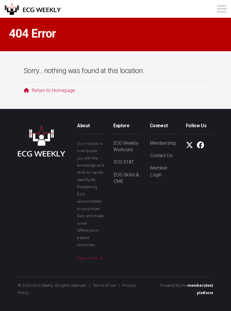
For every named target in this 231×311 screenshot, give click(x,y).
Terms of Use (104, 285)
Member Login (159, 171)
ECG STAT (124, 162)
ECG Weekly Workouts (125, 146)
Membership (163, 143)
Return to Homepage (49, 90)
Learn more (89, 258)
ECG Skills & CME (126, 178)
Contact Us (161, 155)
